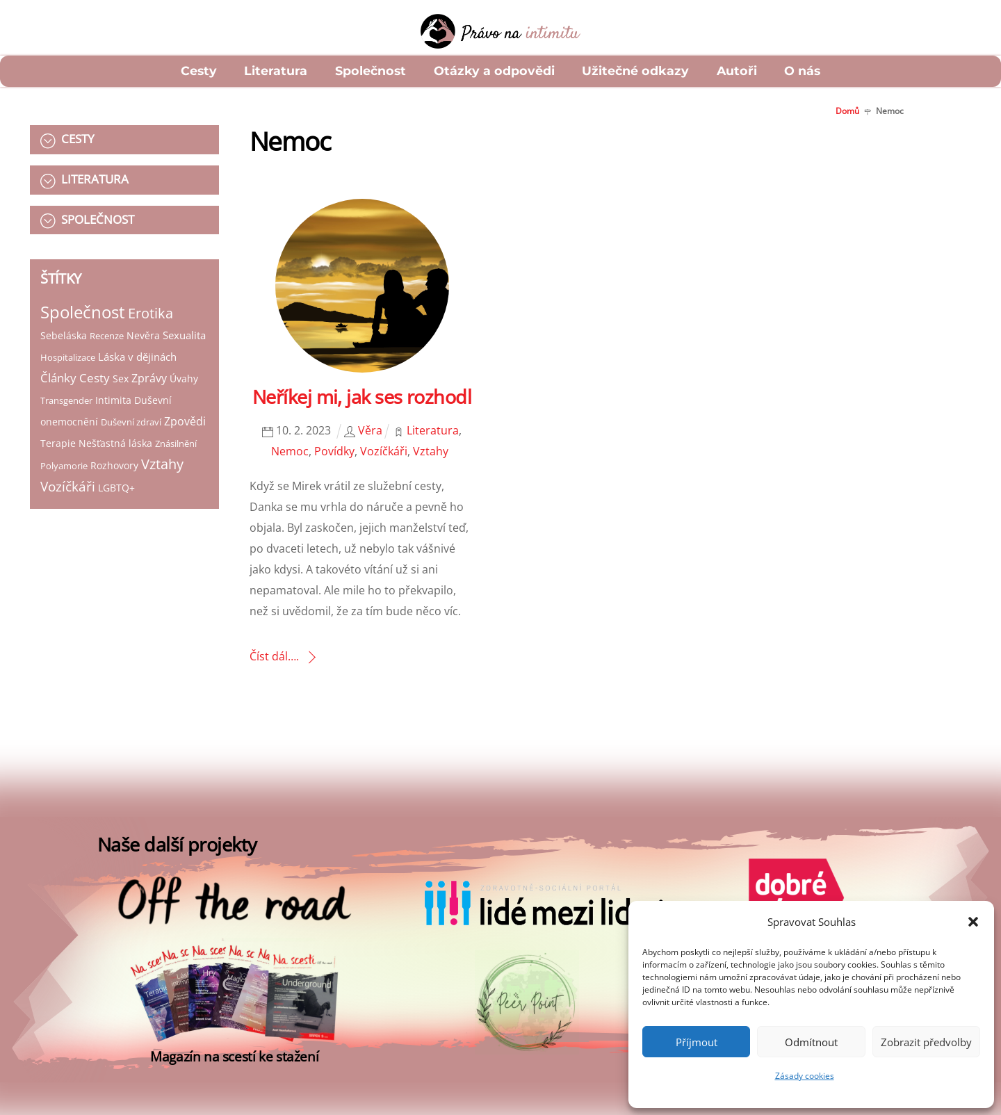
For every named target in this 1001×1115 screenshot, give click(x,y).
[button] (973, 922)
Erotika (150, 313)
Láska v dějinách (137, 357)
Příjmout (696, 1042)
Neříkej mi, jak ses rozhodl (361, 396)
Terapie (58, 443)
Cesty (199, 70)
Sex (121, 378)
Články (58, 378)
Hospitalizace (67, 357)
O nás (802, 70)
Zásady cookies (804, 1076)
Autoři (737, 70)
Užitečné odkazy (635, 70)
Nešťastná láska (115, 443)
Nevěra (143, 335)
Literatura (275, 70)
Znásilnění (176, 443)
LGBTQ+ (116, 487)
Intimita (113, 400)
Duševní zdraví (131, 422)
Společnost (370, 70)
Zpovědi (185, 421)
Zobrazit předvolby (926, 1042)
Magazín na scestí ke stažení (234, 1056)
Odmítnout (811, 1042)
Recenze (107, 335)
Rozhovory (114, 465)
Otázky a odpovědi (494, 70)
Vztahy (162, 464)
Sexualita (184, 335)
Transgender (66, 400)
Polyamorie (64, 465)
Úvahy (184, 378)
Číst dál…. (274, 656)
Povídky (334, 451)
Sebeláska (63, 335)
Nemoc (290, 451)
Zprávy (149, 378)
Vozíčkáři (67, 486)
